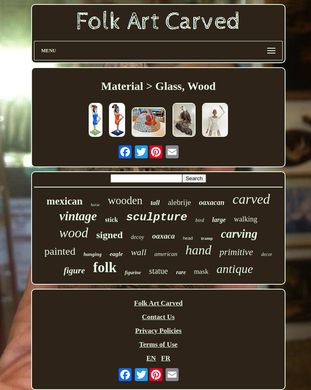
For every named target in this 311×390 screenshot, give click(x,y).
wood (73, 233)
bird (200, 220)
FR (165, 358)
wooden (125, 200)
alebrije (179, 202)
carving (239, 233)
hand (198, 250)
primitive (236, 252)
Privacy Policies (158, 331)
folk (105, 267)
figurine (133, 272)
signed (109, 235)
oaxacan (211, 202)
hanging (92, 254)
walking (246, 219)
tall (155, 203)
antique (235, 268)
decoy (137, 237)
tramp (207, 238)
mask (201, 271)
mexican (65, 201)
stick (111, 219)
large (219, 219)
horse (95, 204)
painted (60, 251)
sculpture (156, 217)
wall (138, 252)
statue (158, 270)
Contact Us (158, 317)
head (188, 238)
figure (74, 270)
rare (181, 272)
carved (251, 199)
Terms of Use (158, 344)
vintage (78, 216)
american (165, 254)
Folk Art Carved (158, 303)
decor (266, 254)
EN (151, 358)
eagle (116, 254)
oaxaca (163, 236)
